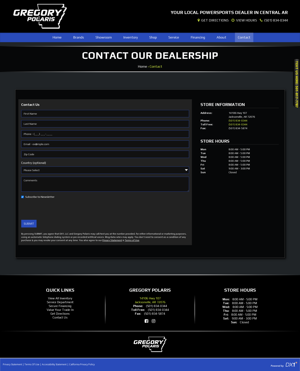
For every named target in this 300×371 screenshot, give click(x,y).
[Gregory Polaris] (40, 16)
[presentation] (50, 209)
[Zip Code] (105, 154)
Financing (198, 37)
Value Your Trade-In (60, 310)
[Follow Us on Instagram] (153, 320)
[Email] (105, 144)
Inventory (130, 37)
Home (57, 37)
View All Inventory (60, 298)
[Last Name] (105, 123)
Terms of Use (132, 240)
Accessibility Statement (54, 364)
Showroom (103, 37)
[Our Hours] (244, 20)
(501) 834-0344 (238, 120)
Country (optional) (33, 163)
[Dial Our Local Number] (274, 20)
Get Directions (60, 313)
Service (173, 37)
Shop (153, 37)
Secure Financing (60, 306)
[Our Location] (213, 20)
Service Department (60, 302)
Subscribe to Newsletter (40, 196)
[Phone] (105, 134)
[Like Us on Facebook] (146, 320)
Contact (244, 37)
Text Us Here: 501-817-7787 (297, 84)
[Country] (105, 170)
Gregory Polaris (150, 290)
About (221, 37)
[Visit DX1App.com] (284, 364)
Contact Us (60, 317)
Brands (78, 37)
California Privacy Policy (82, 364)
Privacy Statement (112, 240)
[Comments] (105, 184)
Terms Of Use (31, 364)
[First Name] (105, 113)
